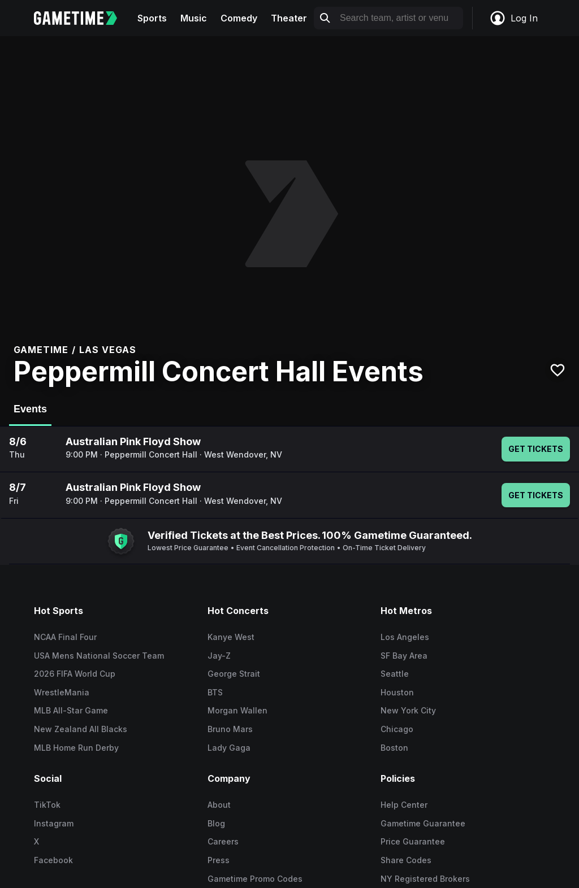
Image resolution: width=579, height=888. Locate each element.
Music (193, 18)
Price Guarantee (413, 841)
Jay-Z (219, 655)
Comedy (239, 18)
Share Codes (406, 860)
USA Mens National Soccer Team (99, 655)
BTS (215, 692)
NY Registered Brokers (425, 878)
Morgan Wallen (237, 710)
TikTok (47, 804)
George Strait (234, 673)
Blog (216, 823)
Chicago (397, 729)
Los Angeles (405, 637)
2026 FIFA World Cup (74, 673)
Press (219, 860)
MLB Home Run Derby (76, 747)
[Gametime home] (82, 18)
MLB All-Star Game (71, 710)
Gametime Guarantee (423, 823)
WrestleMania (61, 692)
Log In (513, 18)
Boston (394, 747)
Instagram (54, 823)
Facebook (53, 860)
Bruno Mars (230, 729)
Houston (397, 692)
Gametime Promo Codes (255, 878)
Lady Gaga (229, 747)
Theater (289, 18)
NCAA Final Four (65, 637)
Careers (223, 841)
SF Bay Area (404, 655)
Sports (152, 18)
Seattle (395, 673)
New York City (408, 710)
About (219, 804)
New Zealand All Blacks (80, 729)
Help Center (404, 804)
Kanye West (231, 637)
